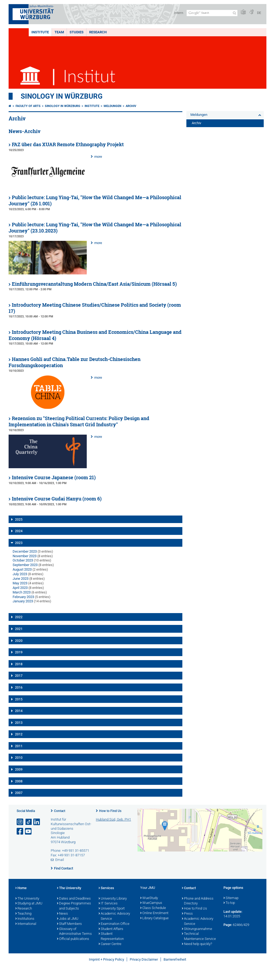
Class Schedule (153, 908)
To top (229, 903)
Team (59, 32)
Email (59, 860)
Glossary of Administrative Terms (74, 932)
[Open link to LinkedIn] (37, 822)
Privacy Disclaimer (144, 959)
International (25, 924)
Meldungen (112, 106)
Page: (227, 925)
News (62, 913)
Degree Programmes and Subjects (74, 906)
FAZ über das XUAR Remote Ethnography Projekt (68, 144)
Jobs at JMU (67, 919)
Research (98, 32)
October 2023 (23, 560)
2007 (19, 793)
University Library (113, 898)
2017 (19, 676)
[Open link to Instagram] (20, 822)
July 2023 (20, 574)
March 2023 (22, 592)
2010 (19, 758)
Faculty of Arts (28, 106)
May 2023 (20, 583)
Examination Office (114, 924)
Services (106, 888)
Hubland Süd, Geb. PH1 (113, 819)
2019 (19, 652)
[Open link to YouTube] (28, 831)
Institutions (24, 919)
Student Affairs (111, 929)
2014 (19, 711)
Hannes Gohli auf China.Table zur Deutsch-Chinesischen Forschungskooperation (74, 362)
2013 (19, 723)
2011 (19, 746)
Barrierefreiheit (175, 959)
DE (259, 13)
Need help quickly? (197, 944)
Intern (178, 13)
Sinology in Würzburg (62, 96)
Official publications (73, 939)
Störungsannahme (197, 929)
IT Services (108, 903)
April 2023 (20, 588)
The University (27, 898)
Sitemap (230, 898)
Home (21, 888)
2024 (19, 531)
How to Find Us (110, 811)
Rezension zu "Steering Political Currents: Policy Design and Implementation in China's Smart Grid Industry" (79, 421)
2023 (19, 543)
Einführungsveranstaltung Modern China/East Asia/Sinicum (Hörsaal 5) (94, 284)
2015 (19, 699)
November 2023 (25, 556)
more (98, 157)
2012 (19, 734)
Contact (59, 811)
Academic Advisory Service (114, 916)
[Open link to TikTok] (28, 822)
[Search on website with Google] (212, 13)
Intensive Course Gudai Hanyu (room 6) (57, 499)
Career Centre (110, 944)
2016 (19, 687)
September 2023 (25, 565)
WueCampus (151, 903)
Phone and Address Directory (198, 901)
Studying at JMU (28, 903)
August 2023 (22, 569)
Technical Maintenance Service (199, 937)
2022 (19, 617)
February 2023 (23, 597)
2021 (19, 629)
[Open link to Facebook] (20, 831)
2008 (19, 781)
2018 (19, 664)
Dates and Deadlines (74, 898)
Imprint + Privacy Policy (106, 959)
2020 (19, 641)
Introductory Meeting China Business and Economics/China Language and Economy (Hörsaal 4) (95, 335)
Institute (40, 32)
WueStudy (149, 898)
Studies (77, 32)
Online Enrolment (154, 913)
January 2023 (23, 601)
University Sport (112, 908)
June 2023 (20, 579)
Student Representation (111, 937)
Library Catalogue (154, 918)
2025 (19, 519)
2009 (19, 769)
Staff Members (69, 924)
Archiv (131, 106)
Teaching (23, 913)
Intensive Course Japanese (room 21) (54, 477)
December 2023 (25, 551)
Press (187, 913)
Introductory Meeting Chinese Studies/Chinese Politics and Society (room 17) (95, 308)
